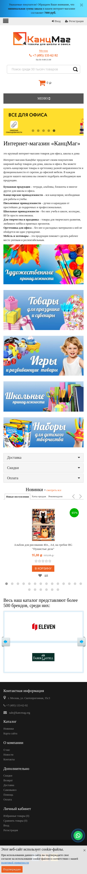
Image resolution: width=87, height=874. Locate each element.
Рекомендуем (55, 496)
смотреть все (53, 490)
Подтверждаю (12, 869)
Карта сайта (10, 733)
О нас (6, 749)
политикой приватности (15, 862)
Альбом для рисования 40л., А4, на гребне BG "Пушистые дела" (43, 547)
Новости (8, 754)
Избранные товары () (16, 816)
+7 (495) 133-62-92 (43, 55)
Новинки (8, 728)
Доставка (43, 457)
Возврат (8, 780)
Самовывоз (9, 790)
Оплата (43, 478)
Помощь (8, 794)
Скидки (43, 468)
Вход (56, 21)
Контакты (9, 759)
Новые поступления (17, 496)
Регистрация (74, 21)
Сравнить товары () (15, 820)
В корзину (43, 568)
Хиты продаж (39, 496)
